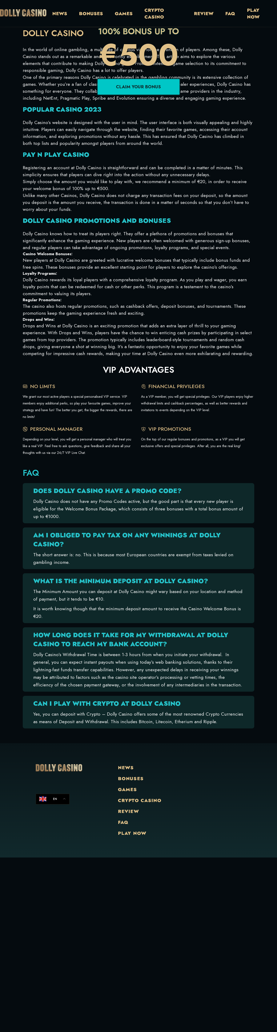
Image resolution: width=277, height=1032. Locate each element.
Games (124, 13)
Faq (230, 13)
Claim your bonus (138, 101)
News (59, 13)
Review (203, 13)
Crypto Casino (154, 13)
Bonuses (91, 13)
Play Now (253, 13)
